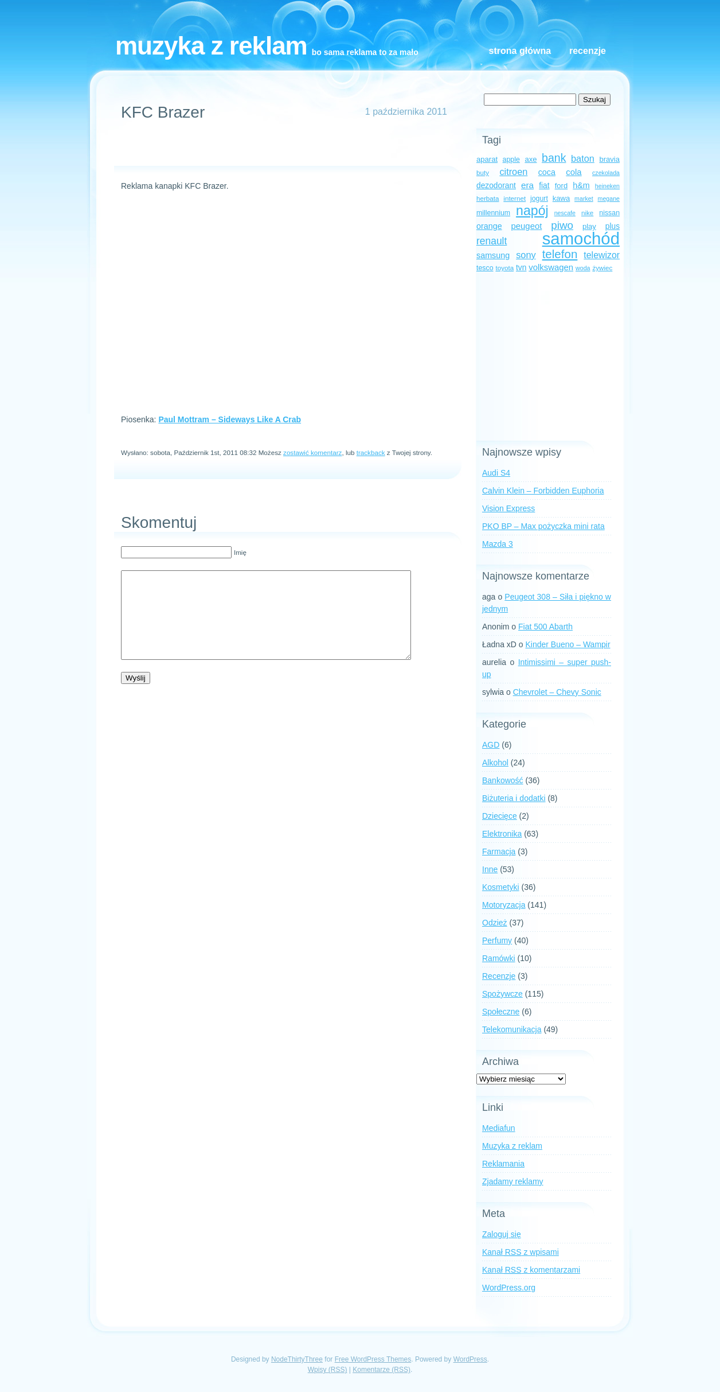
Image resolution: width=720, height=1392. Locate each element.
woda (583, 268)
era (527, 185)
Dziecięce (499, 816)
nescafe (565, 212)
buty (482, 172)
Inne (490, 869)
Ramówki (498, 958)
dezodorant (496, 185)
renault (491, 241)
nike (587, 212)
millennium (493, 213)
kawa (561, 198)
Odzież (494, 922)
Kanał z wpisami (520, 1252)
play (589, 226)
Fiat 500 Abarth (545, 626)
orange (489, 226)
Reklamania (503, 1163)
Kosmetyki (500, 887)
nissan (609, 213)
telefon (560, 253)
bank (554, 157)
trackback (371, 452)
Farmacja (498, 851)
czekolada (606, 172)
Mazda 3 (497, 544)
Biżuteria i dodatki (514, 798)
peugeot (526, 226)
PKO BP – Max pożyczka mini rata (543, 526)
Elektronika (502, 833)
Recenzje (587, 51)
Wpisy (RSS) (327, 1370)
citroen (513, 171)
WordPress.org (508, 1287)
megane (609, 198)
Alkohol (495, 762)
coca (546, 172)
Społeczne (500, 1011)
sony (525, 255)
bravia (609, 159)
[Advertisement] (282, 148)
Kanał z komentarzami (531, 1269)
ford (561, 185)
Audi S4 (496, 472)
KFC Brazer (163, 112)
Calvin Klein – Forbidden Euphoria (543, 490)
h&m (581, 185)
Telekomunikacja (512, 1029)
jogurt (539, 199)
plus (612, 226)
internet (514, 198)
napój (532, 210)
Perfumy (497, 940)
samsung (493, 255)
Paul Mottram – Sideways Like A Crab (229, 419)
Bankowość (502, 780)
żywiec (602, 267)
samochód (581, 238)
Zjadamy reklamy (512, 1181)
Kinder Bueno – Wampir (568, 644)
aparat (487, 159)
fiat (544, 185)
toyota (504, 267)
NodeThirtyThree (297, 1359)
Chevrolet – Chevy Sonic (557, 692)
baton (582, 158)
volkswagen (551, 267)
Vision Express (508, 508)
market (583, 198)
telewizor (602, 255)
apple (511, 159)
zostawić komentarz (312, 452)
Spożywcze (502, 993)
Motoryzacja (503, 904)
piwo (562, 225)
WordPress (470, 1359)
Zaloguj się (501, 1234)
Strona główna (520, 51)
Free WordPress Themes (373, 1359)
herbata (487, 198)
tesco (485, 268)
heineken (607, 185)
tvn (521, 267)
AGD (490, 744)
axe (531, 159)
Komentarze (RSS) (381, 1370)
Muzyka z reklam (211, 46)
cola (573, 172)
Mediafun (498, 1128)
